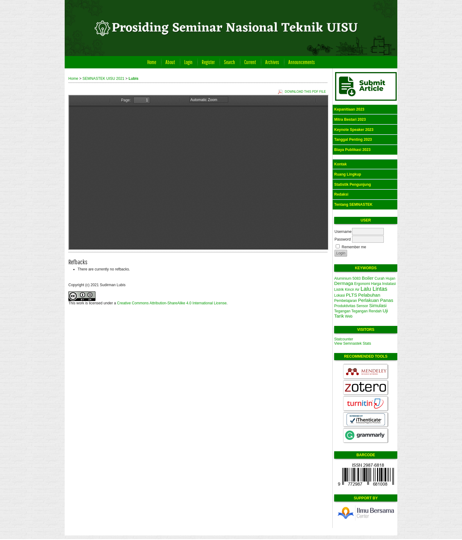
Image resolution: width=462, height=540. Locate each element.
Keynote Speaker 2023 (353, 130)
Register (208, 62)
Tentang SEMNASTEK (353, 204)
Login (188, 62)
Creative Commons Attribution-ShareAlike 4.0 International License (172, 303)
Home (151, 62)
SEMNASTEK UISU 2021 (103, 78)
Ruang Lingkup (347, 174)
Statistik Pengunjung (352, 184)
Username (342, 231)
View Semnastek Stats (352, 343)
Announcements (301, 62)
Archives (272, 62)
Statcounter (343, 339)
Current (250, 62)
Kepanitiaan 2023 (349, 109)
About (170, 62)
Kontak (340, 164)
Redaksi (341, 194)
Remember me (354, 247)
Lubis (133, 78)
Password (342, 239)
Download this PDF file (305, 91)
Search (229, 62)
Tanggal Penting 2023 (353, 139)
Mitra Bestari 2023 (350, 119)
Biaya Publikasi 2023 (352, 150)
